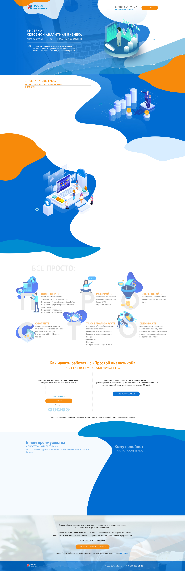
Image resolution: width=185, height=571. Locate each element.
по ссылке (124, 553)
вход (150, 8)
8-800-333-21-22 (126, 7)
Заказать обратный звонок (124, 9)
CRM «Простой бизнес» (68, 380)
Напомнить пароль (59, 397)
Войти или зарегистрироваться (92, 546)
